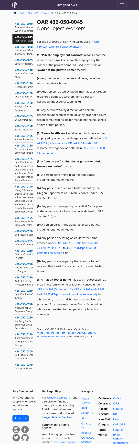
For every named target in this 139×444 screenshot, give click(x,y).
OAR (22, 13)
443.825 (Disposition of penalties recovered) (68, 294)
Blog (84, 408)
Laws (116, 419)
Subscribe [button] (21, 418)
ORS (122, 424)
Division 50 (47, 13)
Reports (86, 432)
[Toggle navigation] (122, 5)
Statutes (118, 409)
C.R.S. (116, 403)
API (83, 418)
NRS (115, 414)
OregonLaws (67, 5)
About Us (87, 413)
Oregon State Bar (57, 397)
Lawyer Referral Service (56, 417)
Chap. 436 (33, 13)
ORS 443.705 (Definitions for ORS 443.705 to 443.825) (71, 289)
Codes (117, 398)
